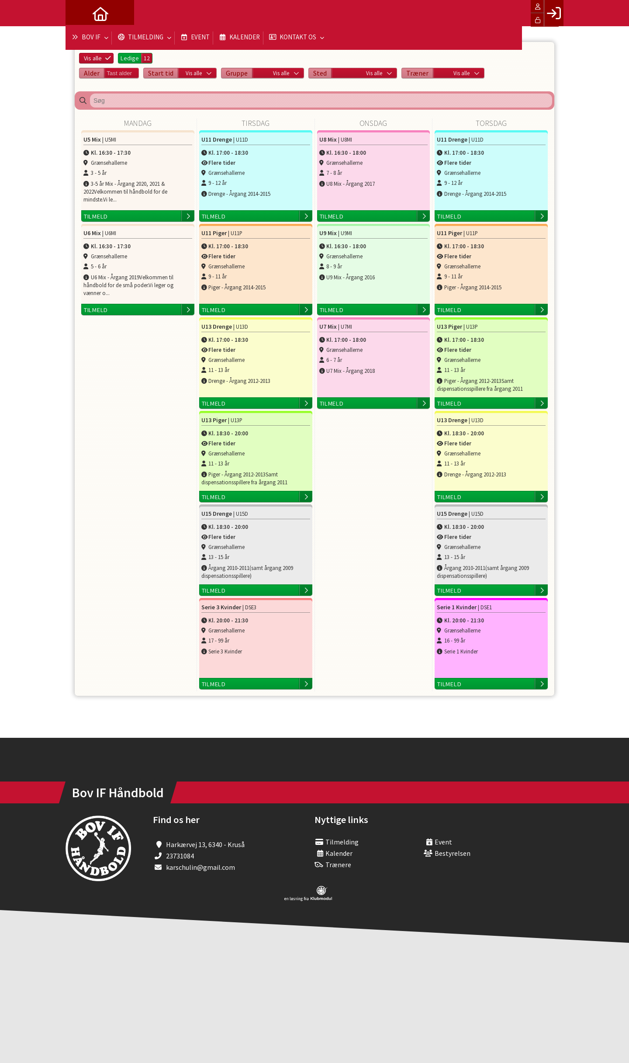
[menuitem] (79, 13)
